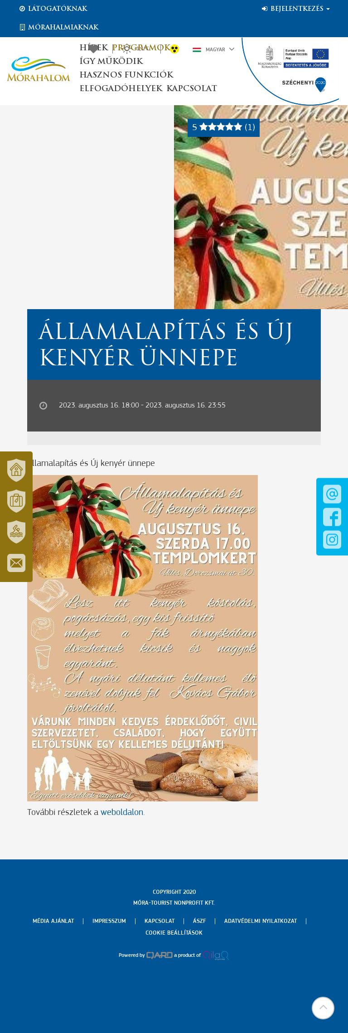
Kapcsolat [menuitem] (159, 921)
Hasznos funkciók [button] (126, 75)
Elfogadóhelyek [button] (120, 89)
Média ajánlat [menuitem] (53, 921)
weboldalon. (123, 812)
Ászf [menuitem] (199, 921)
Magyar (214, 48)
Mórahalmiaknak (58, 27)
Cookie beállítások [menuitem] (174, 933)
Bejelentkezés (295, 9)
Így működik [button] (110, 62)
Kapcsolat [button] (191, 89)
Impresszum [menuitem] (109, 921)
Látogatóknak (52, 9)
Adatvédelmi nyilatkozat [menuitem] (260, 921)
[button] (323, 1008)
